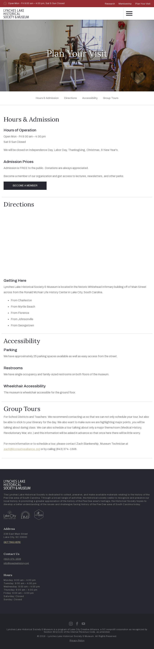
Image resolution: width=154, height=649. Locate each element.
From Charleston (21, 300)
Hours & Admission (47, 98)
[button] (129, 13)
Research (110, 4)
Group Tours (110, 98)
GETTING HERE (12, 542)
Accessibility (90, 98)
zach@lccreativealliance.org (22, 449)
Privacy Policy (77, 640)
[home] (16, 13)
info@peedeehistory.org (16, 563)
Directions (70, 98)
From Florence (20, 312)
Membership (125, 4)
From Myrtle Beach (23, 306)
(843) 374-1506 (12, 559)
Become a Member (25, 185)
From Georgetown (22, 325)
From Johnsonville (22, 319)
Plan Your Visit (142, 4)
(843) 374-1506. (66, 449)
